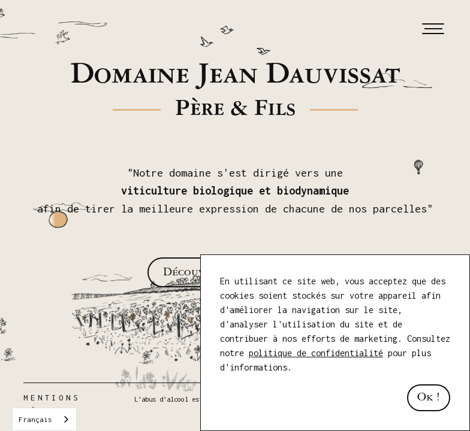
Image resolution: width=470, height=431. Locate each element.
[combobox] (44, 419)
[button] (431, 29)
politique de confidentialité (316, 353)
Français (35, 419)
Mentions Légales (51, 404)
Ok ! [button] (428, 397)
